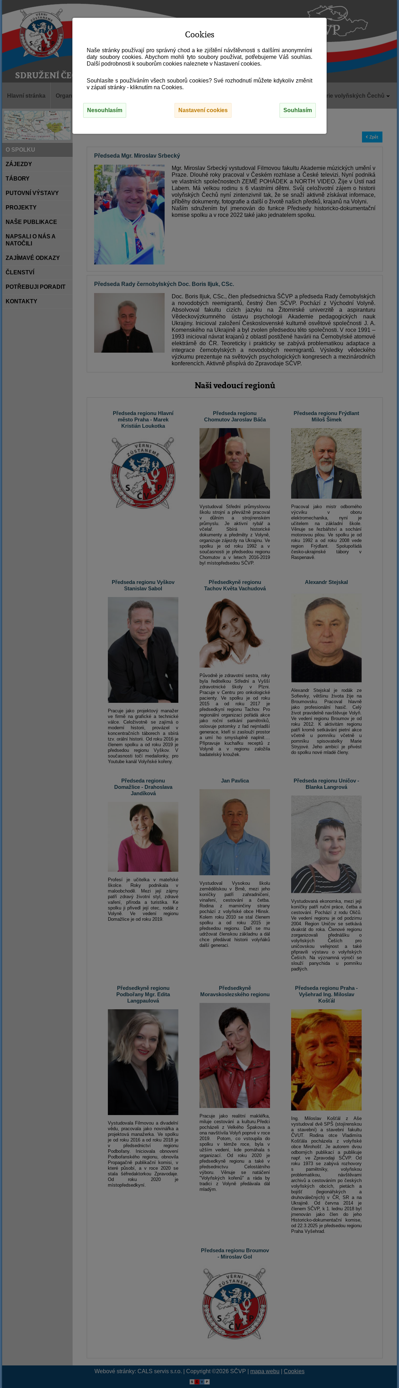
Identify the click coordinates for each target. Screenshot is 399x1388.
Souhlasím (297, 110)
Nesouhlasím (104, 110)
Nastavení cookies (203, 110)
